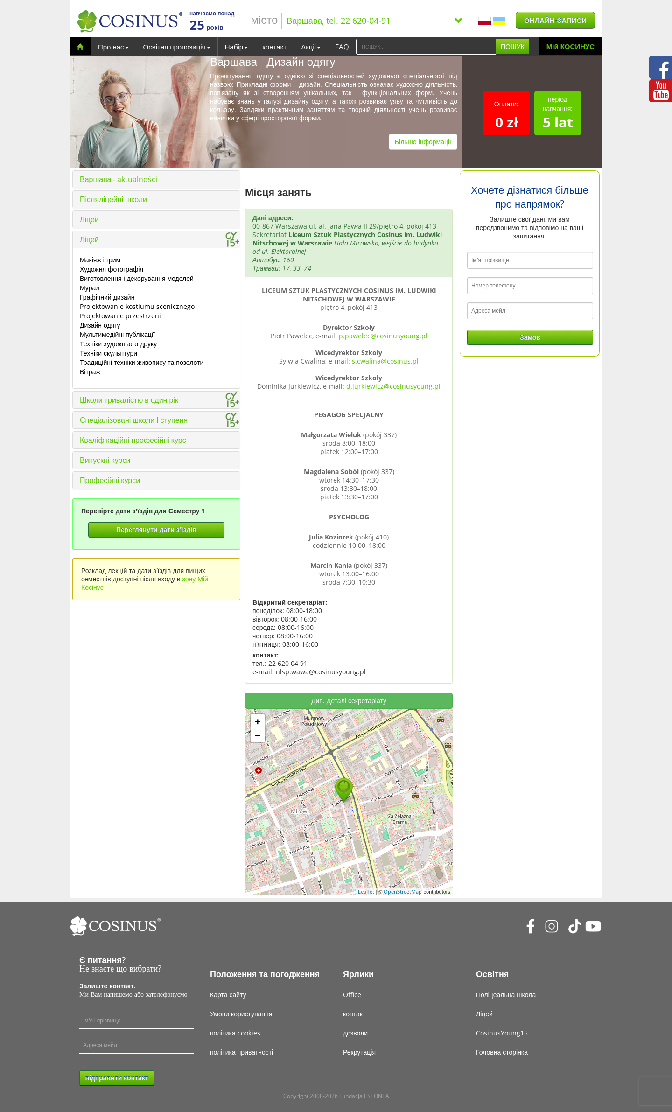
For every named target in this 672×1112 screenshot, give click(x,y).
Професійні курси (110, 480)
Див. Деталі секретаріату (348, 700)
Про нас (113, 46)
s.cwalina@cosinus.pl (385, 361)
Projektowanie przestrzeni (120, 315)
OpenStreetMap (403, 891)
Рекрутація (359, 1052)
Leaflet (366, 891)
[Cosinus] (129, 21)
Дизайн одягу (100, 325)
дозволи (355, 1032)
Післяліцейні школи (113, 199)
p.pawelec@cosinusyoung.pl (383, 335)
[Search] (426, 46)
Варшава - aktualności (118, 179)
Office (352, 994)
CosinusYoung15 (502, 1032)
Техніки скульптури (108, 353)
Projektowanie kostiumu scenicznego (137, 306)
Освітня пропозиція (176, 46)
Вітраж (90, 371)
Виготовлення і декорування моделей (137, 278)
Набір (236, 46)
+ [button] (258, 721)
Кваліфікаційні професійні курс (133, 440)
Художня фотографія (111, 269)
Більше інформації (423, 141)
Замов (530, 337)
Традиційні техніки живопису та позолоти (141, 362)
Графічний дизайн (107, 297)
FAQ (342, 46)
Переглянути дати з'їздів (156, 529)
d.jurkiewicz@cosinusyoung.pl (393, 386)
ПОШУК (513, 46)
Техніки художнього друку (118, 343)
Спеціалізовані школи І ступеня (134, 420)
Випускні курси (105, 460)
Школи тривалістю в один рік (129, 400)
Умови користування (241, 1013)
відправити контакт (116, 1077)
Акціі (311, 46)
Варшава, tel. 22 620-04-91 (375, 20)
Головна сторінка (502, 1052)
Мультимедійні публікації (117, 334)
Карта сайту (228, 994)
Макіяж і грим (100, 259)
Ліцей (89, 219)
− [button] (258, 735)
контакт (274, 46)
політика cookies (235, 1032)
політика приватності (241, 1052)
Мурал (89, 287)
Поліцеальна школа (506, 994)
